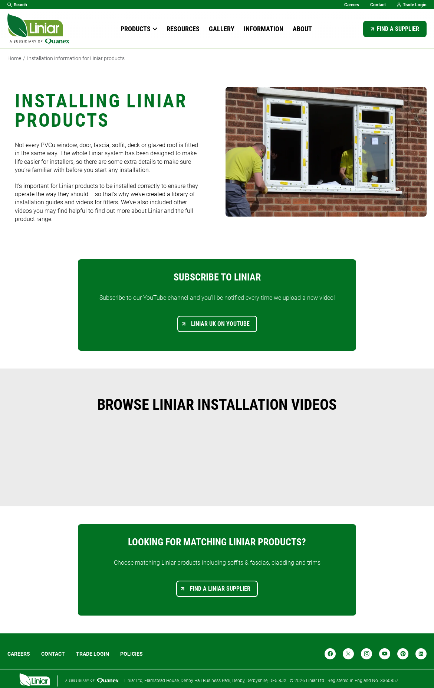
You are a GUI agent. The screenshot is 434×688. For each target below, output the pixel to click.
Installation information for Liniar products (76, 58)
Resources (183, 29)
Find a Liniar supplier (220, 588)
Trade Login (412, 4)
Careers (351, 4)
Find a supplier (398, 28)
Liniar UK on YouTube (220, 323)
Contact (378, 4)
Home (14, 58)
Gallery (221, 29)
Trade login (92, 654)
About (302, 29)
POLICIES (131, 654)
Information (263, 29)
